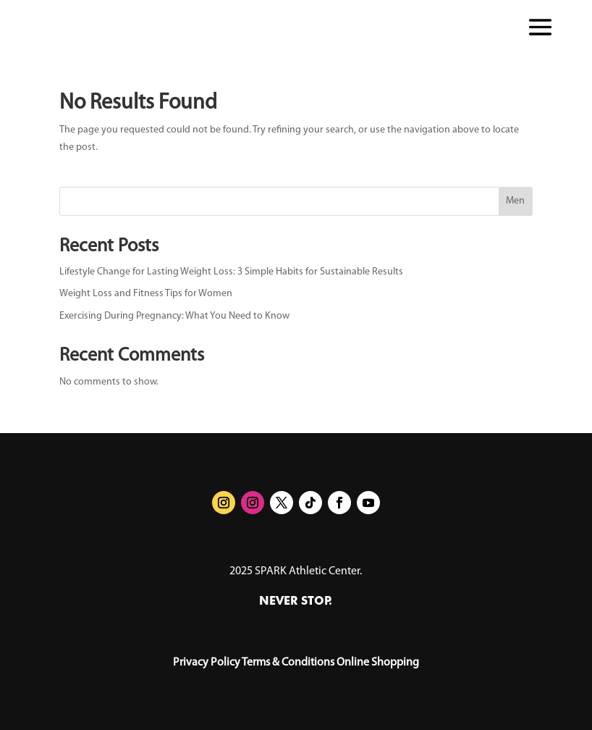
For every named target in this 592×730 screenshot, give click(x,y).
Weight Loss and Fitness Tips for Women (145, 293)
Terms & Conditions (288, 662)
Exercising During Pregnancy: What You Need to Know (174, 316)
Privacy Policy (206, 662)
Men (515, 201)
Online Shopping (378, 662)
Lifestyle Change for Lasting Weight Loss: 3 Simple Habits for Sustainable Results (231, 272)
